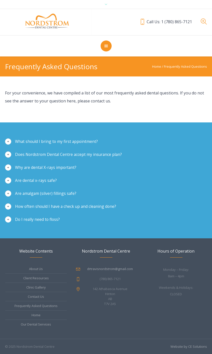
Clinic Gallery (36, 287)
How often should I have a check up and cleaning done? (65, 206)
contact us (100, 101)
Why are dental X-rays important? (45, 167)
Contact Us (36, 296)
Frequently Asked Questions (36, 306)
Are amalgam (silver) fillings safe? (45, 193)
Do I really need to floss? (37, 219)
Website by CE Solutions (188, 346)
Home (156, 66)
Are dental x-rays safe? (36, 180)
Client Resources (36, 278)
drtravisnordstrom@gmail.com (110, 269)
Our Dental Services (36, 324)
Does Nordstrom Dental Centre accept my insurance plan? (68, 154)
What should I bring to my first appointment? (56, 141)
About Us (36, 269)
